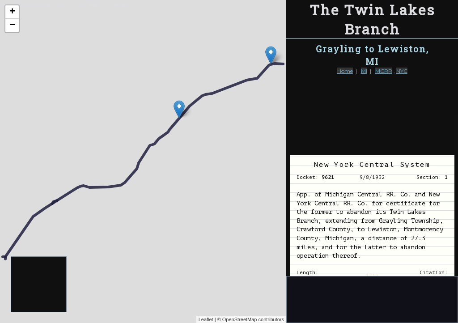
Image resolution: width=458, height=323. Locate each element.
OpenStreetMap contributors (253, 319)
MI (364, 71)
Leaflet (206, 319)
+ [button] (12, 12)
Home (345, 71)
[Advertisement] (39, 285)
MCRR (383, 71)
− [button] (12, 25)
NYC (401, 71)
